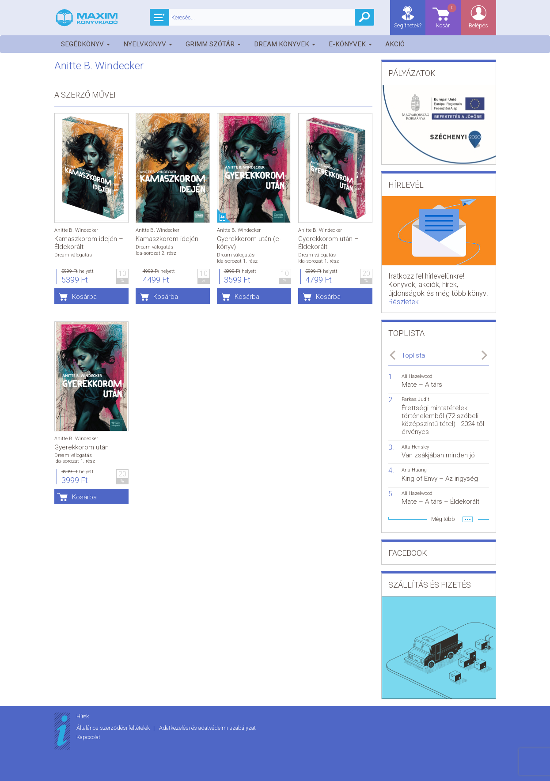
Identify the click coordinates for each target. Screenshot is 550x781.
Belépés (478, 25)
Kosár (446, 16)
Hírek (82, 716)
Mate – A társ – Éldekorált (440, 502)
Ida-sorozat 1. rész (237, 261)
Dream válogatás (73, 255)
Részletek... (406, 302)
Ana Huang (414, 470)
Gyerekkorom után (81, 447)
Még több (443, 519)
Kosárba (84, 297)
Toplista (413, 355)
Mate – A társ (422, 385)
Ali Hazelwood (417, 376)
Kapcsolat (88, 737)
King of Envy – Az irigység (440, 479)
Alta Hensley (415, 447)
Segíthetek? (407, 25)
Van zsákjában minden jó (438, 455)
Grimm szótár (213, 44)
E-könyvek (350, 44)
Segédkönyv (85, 44)
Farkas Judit (415, 399)
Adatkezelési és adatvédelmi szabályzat (207, 727)
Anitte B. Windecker (76, 230)
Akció (395, 44)
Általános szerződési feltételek (113, 727)
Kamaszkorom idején (167, 239)
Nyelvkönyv (147, 44)
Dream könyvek (284, 44)
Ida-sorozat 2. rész (156, 253)
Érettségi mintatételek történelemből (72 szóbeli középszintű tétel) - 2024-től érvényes (443, 420)
